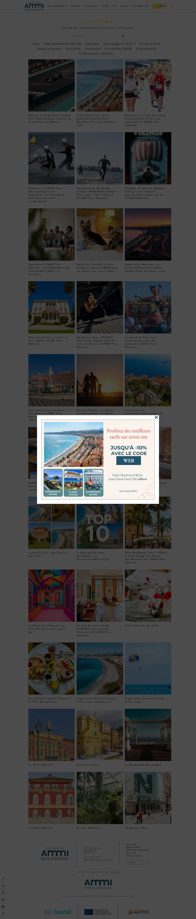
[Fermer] (156, 417)
